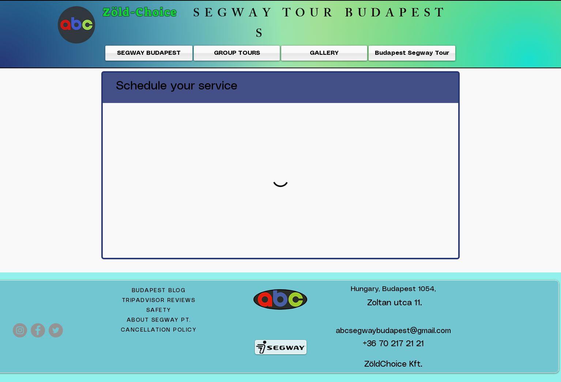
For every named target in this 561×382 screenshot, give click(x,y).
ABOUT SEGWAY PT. (159, 320)
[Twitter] (56, 330)
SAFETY (158, 310)
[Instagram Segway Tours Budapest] (20, 330)
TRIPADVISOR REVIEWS (159, 300)
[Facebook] (38, 330)
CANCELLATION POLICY (159, 330)
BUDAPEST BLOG (159, 290)
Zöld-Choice (141, 12)
